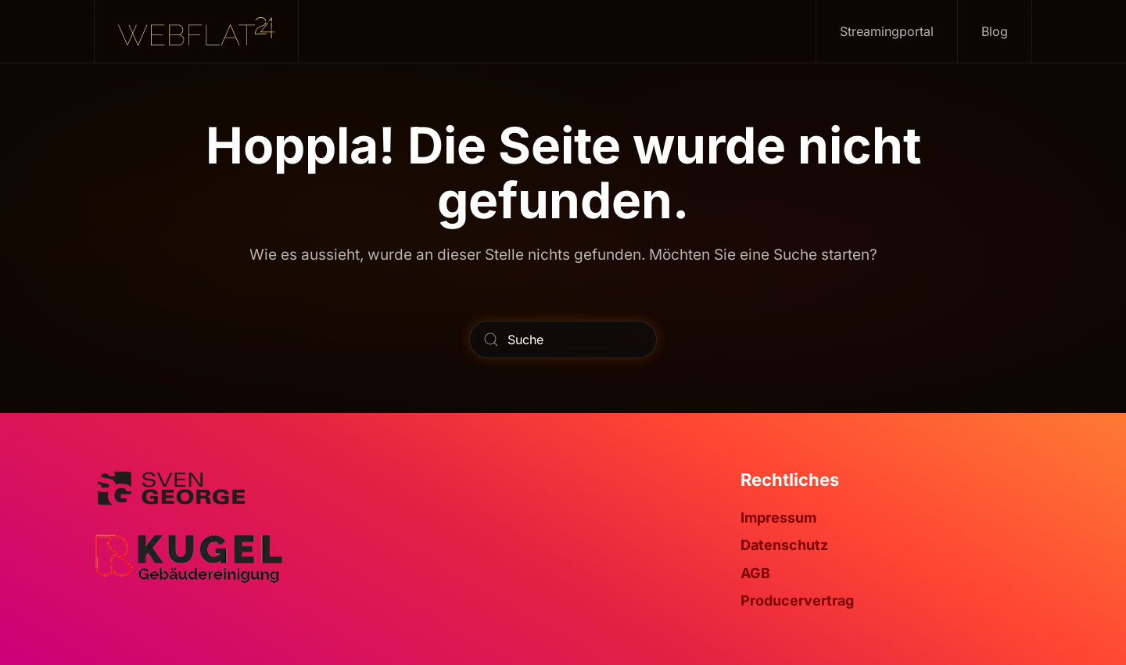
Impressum (778, 517)
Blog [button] (994, 31)
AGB (755, 573)
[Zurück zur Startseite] (197, 31)
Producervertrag (797, 600)
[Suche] (563, 339)
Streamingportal (887, 31)
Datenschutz (784, 545)
